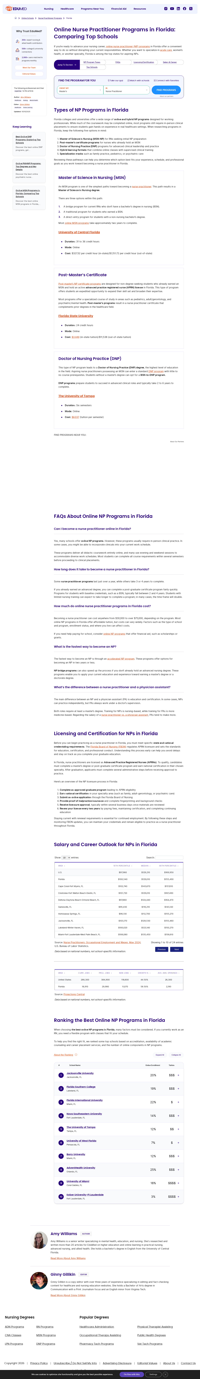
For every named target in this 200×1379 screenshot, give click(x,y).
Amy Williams (26, 97)
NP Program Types (91, 62)
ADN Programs (14, 1327)
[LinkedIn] (178, 8)
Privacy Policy (39, 1363)
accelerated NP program (120, 658)
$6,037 (75, 417)
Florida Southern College (81, 1087)
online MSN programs (77, 223)
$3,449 (75, 337)
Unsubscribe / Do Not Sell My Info (75, 1363)
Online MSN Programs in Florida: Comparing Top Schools (28, 193)
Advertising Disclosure (117, 1363)
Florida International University (85, 1100)
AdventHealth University (81, 1168)
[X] (191, 8)
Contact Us (188, 1363)
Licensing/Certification (144, 62)
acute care (166, 50)
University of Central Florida (79, 232)
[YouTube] (172, 8)
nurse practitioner (141, 186)
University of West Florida (81, 1141)
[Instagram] (165, 8)
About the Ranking (63, 1055)
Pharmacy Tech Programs (97, 1344)
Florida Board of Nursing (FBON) (108, 746)
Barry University (76, 1154)
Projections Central (74, 994)
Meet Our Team (29, 67)
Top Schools (91, 67)
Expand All (160, 1055)
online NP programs (114, 633)
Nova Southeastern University (84, 1114)
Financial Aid (118, 9)
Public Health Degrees (151, 1335)
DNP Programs (45, 1344)
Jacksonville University (80, 1073)
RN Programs (44, 1327)
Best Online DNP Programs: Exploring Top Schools (28, 139)
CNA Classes (13, 1335)
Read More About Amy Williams (68, 1258)
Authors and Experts (111, 1370)
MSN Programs (46, 1335)
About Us (169, 1363)
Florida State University (75, 316)
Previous (162, 949)
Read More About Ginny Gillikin (68, 1295)
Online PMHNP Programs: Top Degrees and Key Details (28, 166)
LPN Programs (14, 1344)
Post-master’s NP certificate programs (79, 283)
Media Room (84, 1370)
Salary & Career (170, 62)
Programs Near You (92, 9)
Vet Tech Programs (149, 1344)
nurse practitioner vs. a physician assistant (124, 714)
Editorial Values (29, 74)
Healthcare (67, 9)
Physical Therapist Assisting (155, 1327)
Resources (140, 9)
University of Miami (78, 1181)
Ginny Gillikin (25, 104)
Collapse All (176, 1055)
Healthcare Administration (97, 1327)
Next (177, 949)
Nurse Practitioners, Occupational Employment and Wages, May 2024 (102, 942)
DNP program (156, 371)
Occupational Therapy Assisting (100, 1335)
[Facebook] (184, 8)
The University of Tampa (76, 396)
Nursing (48, 9)
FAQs (117, 62)
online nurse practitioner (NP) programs (128, 46)
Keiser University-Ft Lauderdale (85, 1195)
